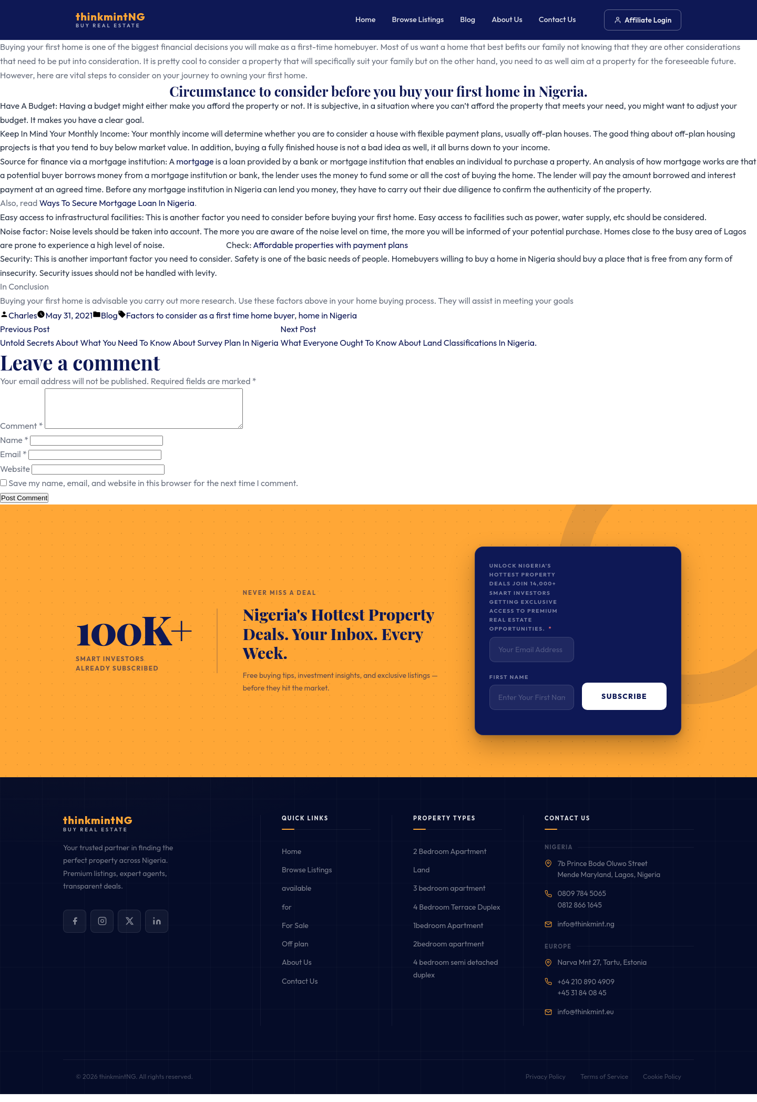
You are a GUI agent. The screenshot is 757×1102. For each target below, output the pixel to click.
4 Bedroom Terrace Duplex (456, 915)
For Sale (295, 933)
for (287, 915)
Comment (21, 433)
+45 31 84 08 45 (581, 1000)
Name (14, 447)
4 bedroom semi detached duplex (455, 976)
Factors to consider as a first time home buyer (210, 315)
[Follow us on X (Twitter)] (129, 929)
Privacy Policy (546, 1084)
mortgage (194, 161)
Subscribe (624, 704)
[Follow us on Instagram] (102, 929)
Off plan (295, 951)
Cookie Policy (662, 1084)
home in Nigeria (328, 315)
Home (365, 19)
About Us (507, 19)
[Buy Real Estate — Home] (111, 20)
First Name (509, 685)
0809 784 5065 (581, 901)
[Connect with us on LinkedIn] (156, 929)
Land (421, 877)
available (296, 896)
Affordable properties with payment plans (330, 245)
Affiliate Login (643, 20)
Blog (467, 19)
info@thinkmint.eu (585, 1019)
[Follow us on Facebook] (74, 929)
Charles (22, 315)
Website (15, 476)
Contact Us (557, 19)
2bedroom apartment (448, 951)
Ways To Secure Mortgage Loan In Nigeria (117, 203)
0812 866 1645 (579, 913)
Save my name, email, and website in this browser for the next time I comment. (153, 491)
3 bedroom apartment (449, 896)
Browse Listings (418, 19)
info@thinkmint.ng (585, 931)
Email (13, 462)
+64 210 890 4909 (586, 989)
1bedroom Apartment (448, 933)
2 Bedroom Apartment (450, 859)
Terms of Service (604, 1084)
